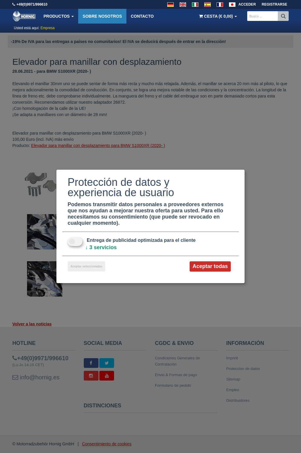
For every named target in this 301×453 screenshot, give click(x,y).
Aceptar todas (210, 266)
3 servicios (101, 247)
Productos (59, 16)
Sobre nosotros (102, 16)
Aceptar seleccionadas (86, 266)
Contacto (142, 16)
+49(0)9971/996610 (31, 4)
